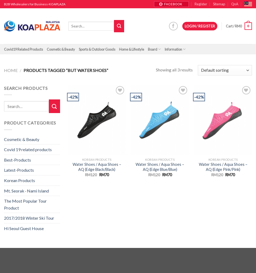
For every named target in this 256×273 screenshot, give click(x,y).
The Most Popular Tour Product (25, 204)
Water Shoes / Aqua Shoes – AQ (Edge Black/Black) (97, 167)
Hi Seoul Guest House (24, 228)
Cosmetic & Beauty (61, 49)
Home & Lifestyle (131, 49)
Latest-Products (19, 169)
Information (175, 49)
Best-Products (17, 159)
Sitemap (219, 4)
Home (11, 70)
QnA (234, 4)
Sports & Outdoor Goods (97, 49)
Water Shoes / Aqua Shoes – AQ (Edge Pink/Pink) (223, 167)
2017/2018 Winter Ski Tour (29, 217)
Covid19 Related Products (23, 49)
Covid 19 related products (28, 149)
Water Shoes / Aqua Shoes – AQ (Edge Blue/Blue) (160, 167)
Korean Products (19, 180)
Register (201, 4)
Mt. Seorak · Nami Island (26, 190)
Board (154, 49)
